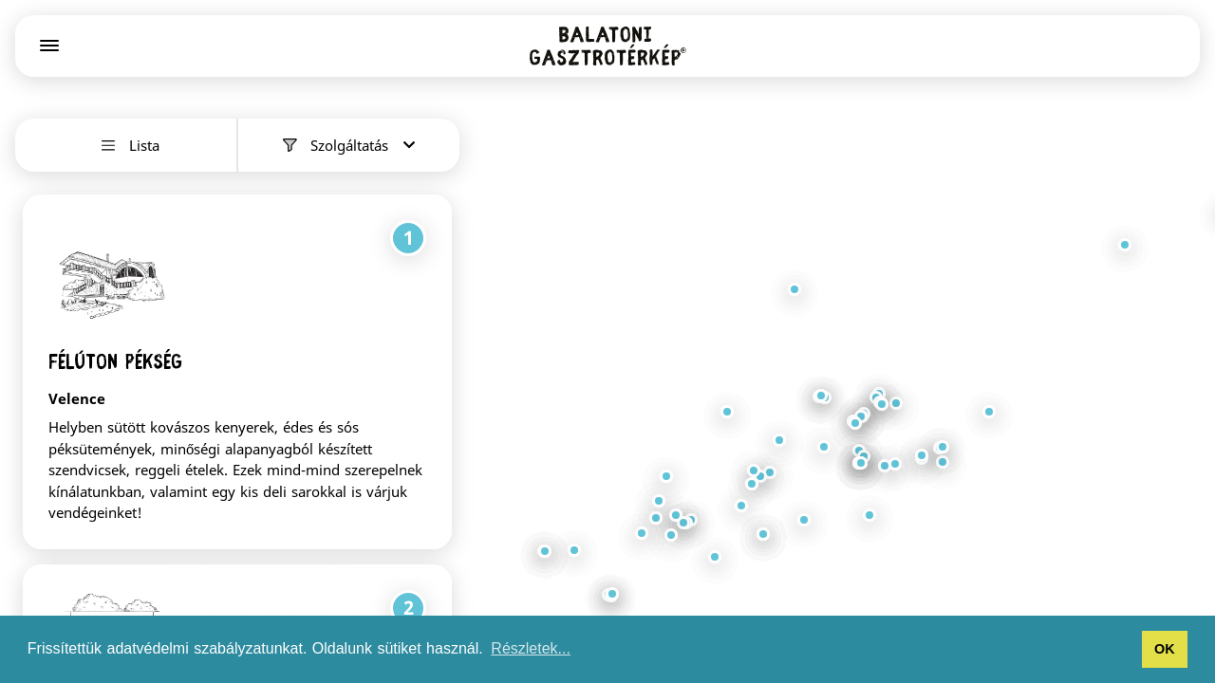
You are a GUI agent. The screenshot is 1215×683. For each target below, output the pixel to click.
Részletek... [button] (530, 648)
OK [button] (1164, 648)
